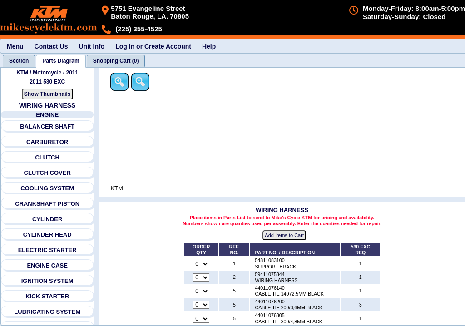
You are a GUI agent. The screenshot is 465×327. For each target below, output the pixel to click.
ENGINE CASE (47, 265)
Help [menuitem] (209, 46)
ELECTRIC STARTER (47, 250)
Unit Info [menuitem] (91, 46)
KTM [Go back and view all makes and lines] (22, 72)
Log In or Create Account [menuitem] (153, 46)
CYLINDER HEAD (47, 234)
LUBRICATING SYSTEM (48, 311)
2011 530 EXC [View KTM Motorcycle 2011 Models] (47, 82)
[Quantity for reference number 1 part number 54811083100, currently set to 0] (201, 264)
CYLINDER (47, 219)
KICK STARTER (47, 296)
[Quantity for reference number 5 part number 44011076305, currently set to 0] (201, 319)
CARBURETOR (47, 142)
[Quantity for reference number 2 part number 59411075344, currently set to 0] (201, 277)
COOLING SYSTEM (47, 188)
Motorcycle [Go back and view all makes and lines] (48, 72)
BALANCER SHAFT (47, 126)
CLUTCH (47, 157)
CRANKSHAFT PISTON (47, 203)
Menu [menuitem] (15, 46)
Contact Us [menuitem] (51, 46)
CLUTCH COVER (47, 172)
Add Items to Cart (285, 235)
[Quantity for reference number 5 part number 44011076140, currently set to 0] (201, 291)
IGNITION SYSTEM (47, 280)
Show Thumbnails (47, 94)
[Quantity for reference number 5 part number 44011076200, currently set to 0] (201, 305)
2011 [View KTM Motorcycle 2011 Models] (72, 72)
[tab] (19, 61)
